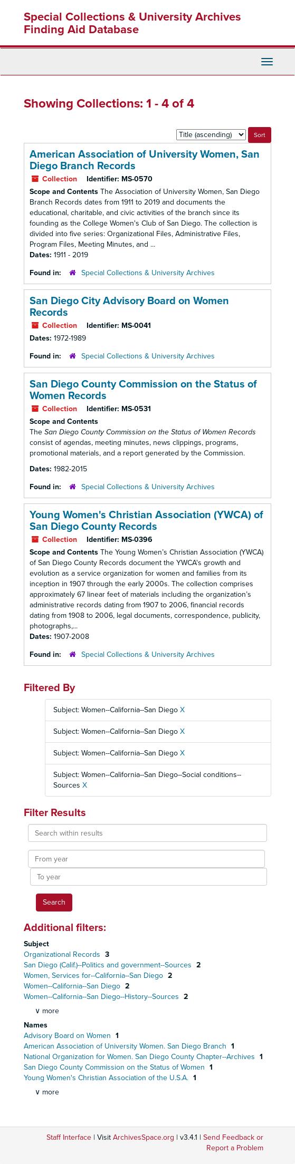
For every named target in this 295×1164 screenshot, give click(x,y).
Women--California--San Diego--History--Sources (102, 996)
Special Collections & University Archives (148, 272)
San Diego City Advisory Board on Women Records (129, 307)
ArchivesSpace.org (143, 1137)
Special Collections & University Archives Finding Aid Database (132, 23)
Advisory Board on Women (68, 1035)
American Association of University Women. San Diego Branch (126, 1046)
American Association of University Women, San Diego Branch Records (145, 160)
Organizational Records (63, 954)
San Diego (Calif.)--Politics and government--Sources (109, 965)
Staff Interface (68, 1137)
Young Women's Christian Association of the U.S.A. (107, 1077)
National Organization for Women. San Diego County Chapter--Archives (140, 1056)
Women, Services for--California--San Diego (94, 975)
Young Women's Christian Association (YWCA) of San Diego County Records (146, 521)
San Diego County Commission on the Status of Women (115, 1067)
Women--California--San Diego (73, 986)
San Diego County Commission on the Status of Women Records (143, 390)
